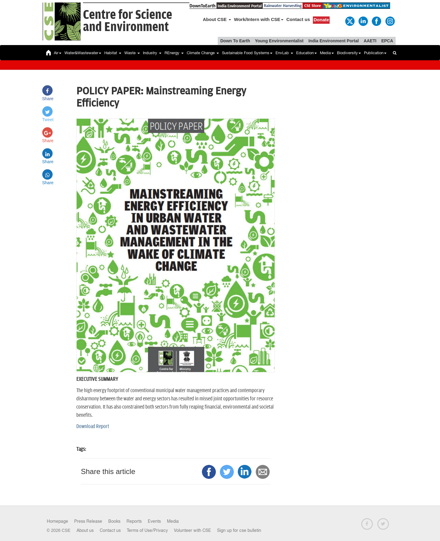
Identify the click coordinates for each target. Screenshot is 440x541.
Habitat (112, 53)
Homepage (57, 521)
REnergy (174, 53)
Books (114, 521)
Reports (134, 521)
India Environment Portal (333, 40)
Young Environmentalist (279, 40)
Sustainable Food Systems (247, 53)
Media (327, 53)
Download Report (92, 426)
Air (57, 53)
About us (85, 530)
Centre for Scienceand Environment (127, 21)
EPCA (387, 40)
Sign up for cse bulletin (239, 530)
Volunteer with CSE (192, 530)
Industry (152, 53)
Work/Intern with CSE (258, 19)
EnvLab (284, 53)
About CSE (217, 19)
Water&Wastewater (82, 53)
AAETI (370, 40)
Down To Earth (235, 40)
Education (306, 53)
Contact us (298, 19)
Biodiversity (349, 53)
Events (154, 521)
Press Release (88, 521)
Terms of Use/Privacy (147, 530)
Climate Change (203, 53)
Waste (132, 53)
